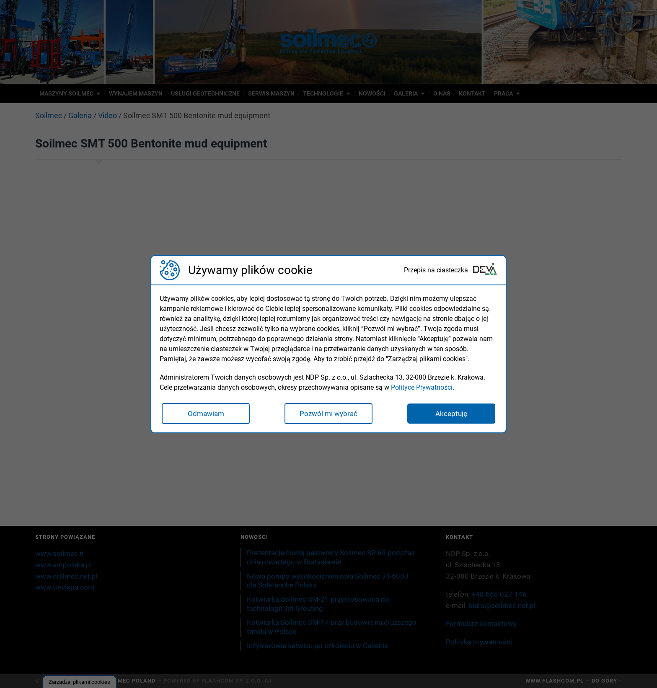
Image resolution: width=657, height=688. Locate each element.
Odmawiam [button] (206, 413)
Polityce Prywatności (422, 387)
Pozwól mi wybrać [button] (328, 413)
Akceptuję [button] (451, 413)
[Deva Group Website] (484, 270)
